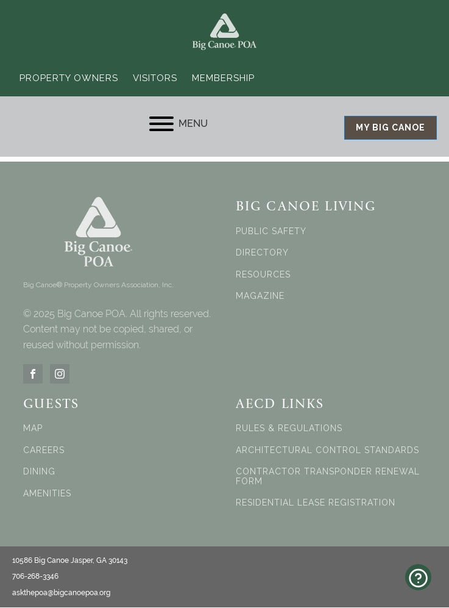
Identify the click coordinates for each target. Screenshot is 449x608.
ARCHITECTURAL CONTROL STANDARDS (327, 451)
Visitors (155, 78)
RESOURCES (263, 274)
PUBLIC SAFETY (271, 232)
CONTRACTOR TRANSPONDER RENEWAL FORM (328, 477)
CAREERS (44, 451)
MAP (33, 429)
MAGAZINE (260, 296)
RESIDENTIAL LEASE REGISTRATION (315, 503)
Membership (223, 78)
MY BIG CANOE (390, 128)
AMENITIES (47, 493)
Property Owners (68, 78)
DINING (39, 472)
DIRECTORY (262, 253)
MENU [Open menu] (178, 123)
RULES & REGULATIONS (289, 429)
